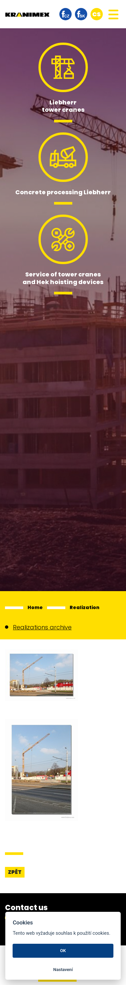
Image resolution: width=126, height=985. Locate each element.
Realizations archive (42, 627)
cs (96, 14)
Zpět (15, 872)
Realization (84, 607)
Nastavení (63, 969)
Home (35, 607)
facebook (65, 14)
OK (63, 950)
